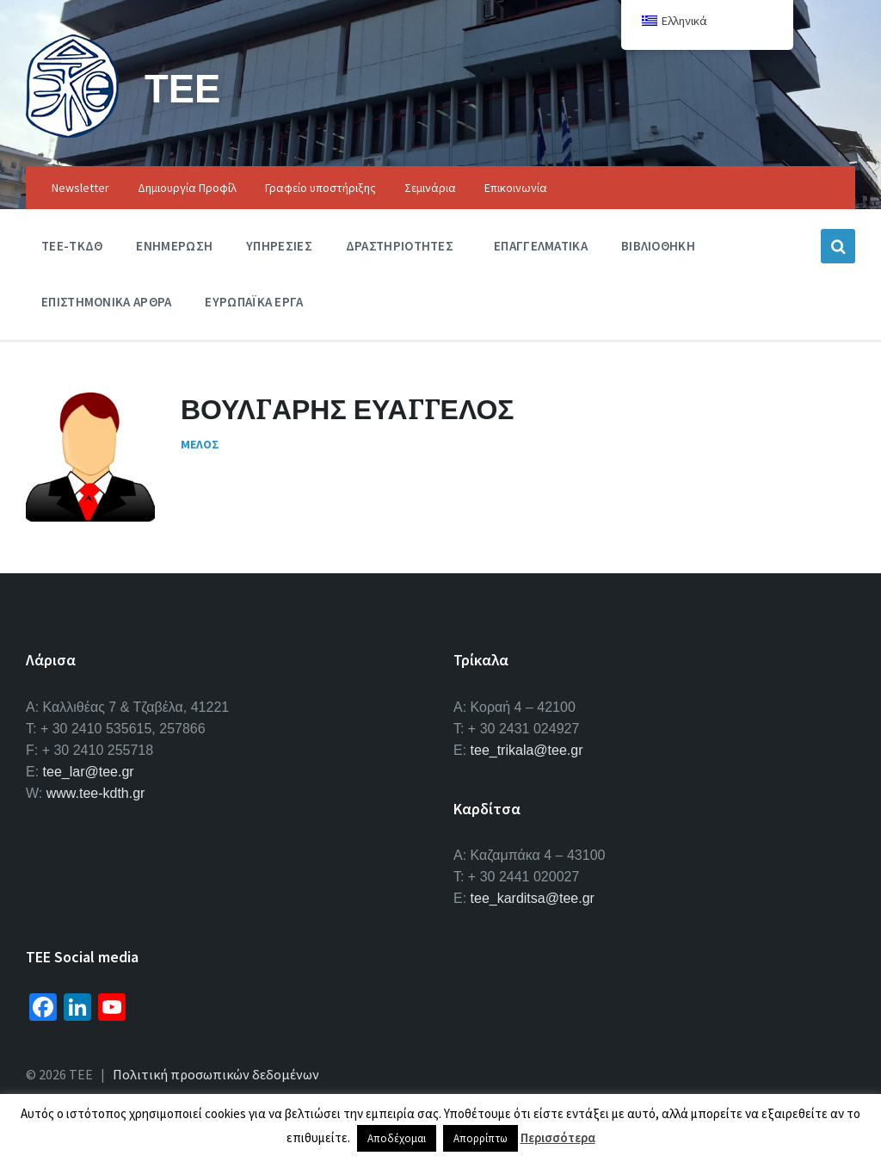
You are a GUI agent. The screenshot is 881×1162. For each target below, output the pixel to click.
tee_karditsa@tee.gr (533, 898)
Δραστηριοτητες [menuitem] (399, 246)
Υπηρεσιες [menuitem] (279, 246)
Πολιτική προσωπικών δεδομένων (216, 1074)
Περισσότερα (558, 1137)
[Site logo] (72, 132)
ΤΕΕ (185, 87)
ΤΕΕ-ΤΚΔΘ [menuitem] (71, 246)
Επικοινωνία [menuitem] (515, 187)
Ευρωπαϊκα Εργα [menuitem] (254, 302)
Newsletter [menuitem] (80, 187)
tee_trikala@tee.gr (527, 750)
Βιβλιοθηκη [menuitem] (658, 246)
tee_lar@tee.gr (88, 771)
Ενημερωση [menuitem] (174, 246)
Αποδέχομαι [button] (396, 1138)
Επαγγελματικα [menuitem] (541, 246)
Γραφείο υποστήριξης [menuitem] (320, 187)
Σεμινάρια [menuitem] (430, 187)
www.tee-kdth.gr (95, 793)
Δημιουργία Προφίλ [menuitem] (187, 187)
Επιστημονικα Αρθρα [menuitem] (106, 302)
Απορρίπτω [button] (480, 1138)
